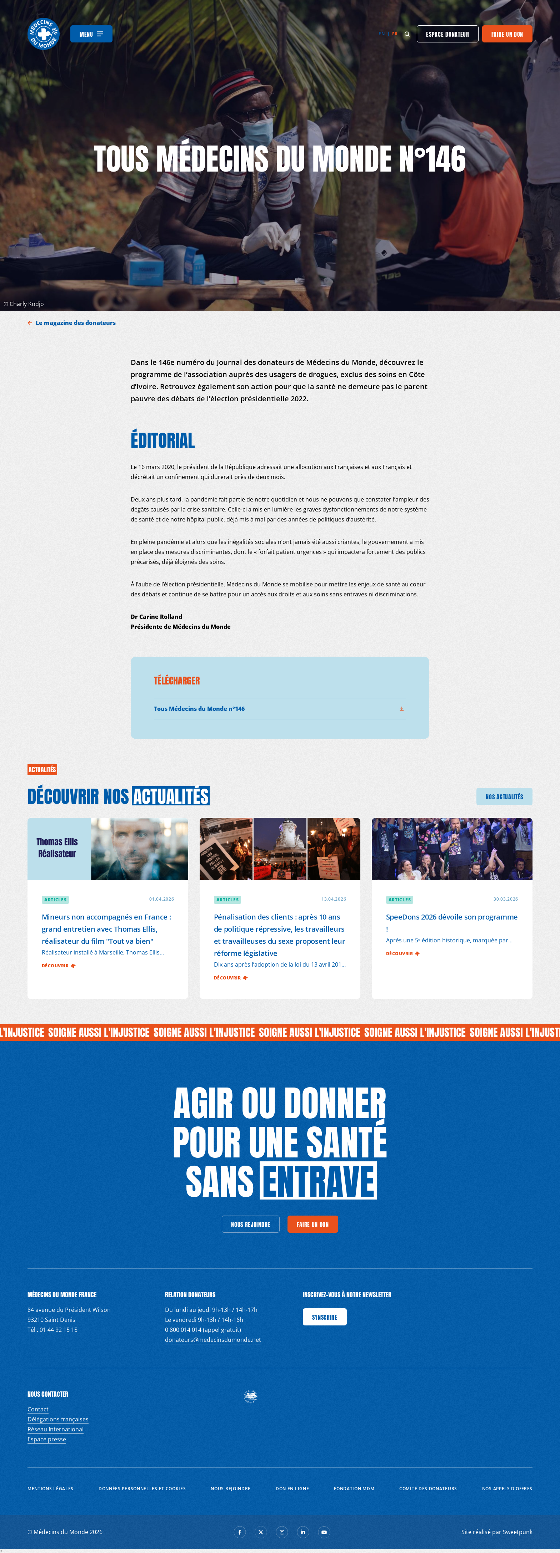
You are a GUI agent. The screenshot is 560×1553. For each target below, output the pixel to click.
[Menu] (91, 33)
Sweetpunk (517, 1532)
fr (395, 34)
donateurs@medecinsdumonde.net (213, 1340)
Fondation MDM (354, 1489)
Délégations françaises (58, 1419)
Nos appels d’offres (507, 1489)
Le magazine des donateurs (76, 323)
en (382, 34)
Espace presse (47, 1439)
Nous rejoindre (231, 1489)
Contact (38, 1409)
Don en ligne (292, 1489)
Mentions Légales (51, 1489)
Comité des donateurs (428, 1489)
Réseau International (56, 1429)
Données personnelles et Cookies (142, 1489)
